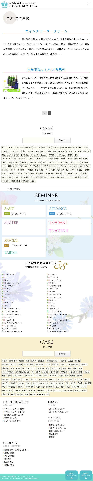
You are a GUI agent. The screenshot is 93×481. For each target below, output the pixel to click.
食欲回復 (24, 162)
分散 (3, 162)
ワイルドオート (55, 323)
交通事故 (5, 151)
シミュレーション (67, 147)
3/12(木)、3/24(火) (18, 213)
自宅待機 (79, 147)
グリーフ (63, 166)
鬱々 (49, 147)
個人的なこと (73, 173)
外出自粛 (28, 147)
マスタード (9, 303)
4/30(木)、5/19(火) (63, 213)
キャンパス (35, 155)
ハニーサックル (55, 294)
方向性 (87, 170)
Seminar (54, 418)
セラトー (8, 280)
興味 (47, 170)
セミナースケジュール (57, 428)
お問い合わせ (9, 465)
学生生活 (44, 155)
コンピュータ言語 (73, 177)
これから (84, 177)
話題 (62, 170)
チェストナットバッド (13, 283)
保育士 (4, 173)
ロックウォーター (11, 311)
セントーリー (55, 277)
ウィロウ (53, 326)
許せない (5, 170)
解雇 (36, 170)
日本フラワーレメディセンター (16, 450)
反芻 (9, 166)
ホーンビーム (9, 297)
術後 (37, 177)
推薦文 (51, 437)
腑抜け (11, 173)
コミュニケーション (9, 158)
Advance (58, 208)
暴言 (41, 170)
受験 (23, 151)
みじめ (43, 151)
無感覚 (70, 155)
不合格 (43, 177)
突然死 (56, 158)
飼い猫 (16, 155)
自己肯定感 (50, 173)
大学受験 (19, 173)
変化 (32, 177)
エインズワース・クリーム (46, 31)
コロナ (77, 162)
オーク (52, 303)
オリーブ (8, 306)
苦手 (64, 173)
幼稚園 (58, 173)
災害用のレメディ (11, 418)
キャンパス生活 (76, 170)
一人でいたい (60, 155)
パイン (52, 306)
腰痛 (71, 162)
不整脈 (85, 158)
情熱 (66, 162)
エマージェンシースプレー (12, 331)
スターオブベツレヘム (13, 314)
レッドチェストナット (13, 308)
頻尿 (22, 170)
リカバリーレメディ (10, 328)
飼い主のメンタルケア (10, 147)
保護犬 (33, 181)
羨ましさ (86, 151)
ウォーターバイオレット (58, 320)
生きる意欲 (25, 155)
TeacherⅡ (59, 230)
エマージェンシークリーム (57, 331)
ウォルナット (9, 320)
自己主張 (48, 158)
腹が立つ (40, 158)
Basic (9, 208)
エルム (7, 288)
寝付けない (60, 177)
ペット (16, 177)
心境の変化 (40, 173)
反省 (9, 162)
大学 (21, 147)
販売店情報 (8, 462)
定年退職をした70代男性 (46, 70)
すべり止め (54, 166)
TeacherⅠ (59, 222)
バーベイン (9, 317)
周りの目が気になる (65, 151)
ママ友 (51, 155)
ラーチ (7, 300)
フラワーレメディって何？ (14, 409)
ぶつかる (32, 158)
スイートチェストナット (58, 314)
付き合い (56, 147)
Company (10, 443)
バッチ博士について (57, 409)
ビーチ (7, 277)
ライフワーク (29, 173)
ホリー (7, 294)
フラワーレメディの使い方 (14, 412)
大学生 (15, 166)
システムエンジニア (55, 162)
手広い (87, 166)
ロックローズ (54, 308)
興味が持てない (35, 162)
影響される (16, 181)
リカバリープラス (54, 328)
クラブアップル (55, 286)
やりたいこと (15, 151)
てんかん (85, 162)
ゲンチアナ (54, 288)
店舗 (86, 147)
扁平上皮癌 (52, 151)
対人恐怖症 (84, 173)
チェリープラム (55, 280)
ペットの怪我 (7, 177)
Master (11, 222)
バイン (52, 317)
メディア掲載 (9, 456)
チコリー (53, 283)
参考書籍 (7, 459)
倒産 (67, 170)
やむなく (51, 177)
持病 (44, 162)
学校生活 (37, 147)
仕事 (79, 151)
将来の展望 (25, 177)
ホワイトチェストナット (13, 323)
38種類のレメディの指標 (13, 415)
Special (11, 240)
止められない (73, 166)
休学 (3, 166)
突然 (76, 155)
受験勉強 (30, 170)
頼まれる (16, 162)
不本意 (35, 166)
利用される (24, 166)
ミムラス (53, 300)
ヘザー (52, 291)
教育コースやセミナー (57, 425)
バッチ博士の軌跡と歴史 (58, 412)
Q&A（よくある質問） (13, 421)
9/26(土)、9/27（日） (20, 245)
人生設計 (31, 151)
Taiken (10, 252)
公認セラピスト (10, 453)
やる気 (13, 170)
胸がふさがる (7, 155)
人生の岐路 (55, 170)
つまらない (6, 181)
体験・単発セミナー (57, 431)
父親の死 (77, 158)
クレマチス (9, 286)
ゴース (7, 291)
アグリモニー (9, 274)
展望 (37, 151)
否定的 (63, 158)
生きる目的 (44, 166)
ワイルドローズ (10, 326)
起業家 (70, 158)
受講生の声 (53, 434)
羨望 (43, 147)
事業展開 (25, 181)
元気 (81, 166)
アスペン (53, 274)
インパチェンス (55, 297)
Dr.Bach (54, 402)
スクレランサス (55, 311)
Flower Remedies (15, 402)
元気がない (22, 158)
